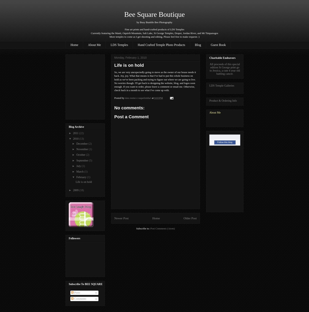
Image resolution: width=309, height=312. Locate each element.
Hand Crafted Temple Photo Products (161, 45)
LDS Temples (119, 45)
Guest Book (218, 45)
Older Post (190, 218)
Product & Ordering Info (223, 100)
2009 (76, 190)
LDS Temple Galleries (221, 85)
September (82, 160)
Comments (78, 298)
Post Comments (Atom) (162, 228)
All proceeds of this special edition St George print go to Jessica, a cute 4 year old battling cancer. (225, 69)
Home (74, 45)
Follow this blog (224, 142)
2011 (76, 133)
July (79, 166)
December (82, 143)
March (80, 171)
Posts (75, 292)
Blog (198, 45)
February (81, 177)
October (81, 154)
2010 (76, 138)
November (82, 149)
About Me (94, 45)
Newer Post (121, 218)
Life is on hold (84, 181)
